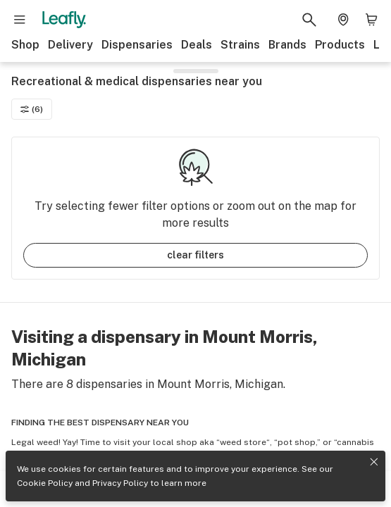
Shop (25, 44)
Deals (196, 44)
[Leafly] (64, 19)
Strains (240, 44)
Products (340, 44)
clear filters (195, 255)
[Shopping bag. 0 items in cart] (371, 19)
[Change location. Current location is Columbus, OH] (343, 19)
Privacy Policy (120, 483)
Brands (287, 44)
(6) (31, 109)
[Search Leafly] (309, 19)
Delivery (70, 44)
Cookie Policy (45, 483)
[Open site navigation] (19, 19)
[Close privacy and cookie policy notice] (374, 462)
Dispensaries (137, 44)
